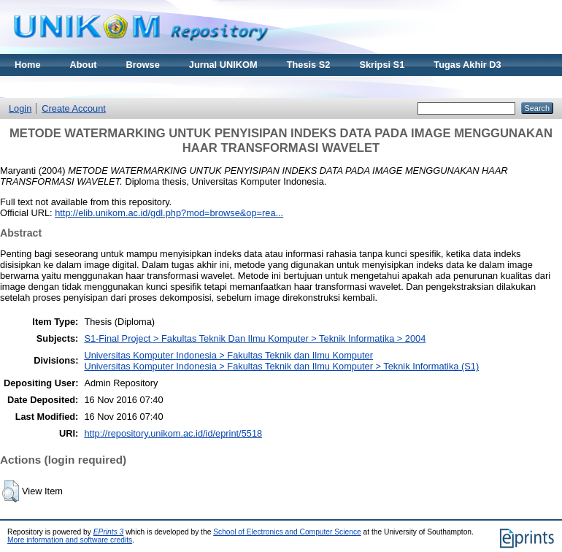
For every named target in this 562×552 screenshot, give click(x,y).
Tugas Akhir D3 (467, 64)
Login (20, 108)
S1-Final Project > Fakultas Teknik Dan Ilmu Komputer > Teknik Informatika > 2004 (255, 338)
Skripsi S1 (381, 64)
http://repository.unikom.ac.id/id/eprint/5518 (173, 433)
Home (28, 64)
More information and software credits (69, 540)
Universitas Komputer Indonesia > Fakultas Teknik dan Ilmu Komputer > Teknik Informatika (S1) (281, 366)
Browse (143, 64)
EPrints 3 (108, 532)
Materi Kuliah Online (60, 86)
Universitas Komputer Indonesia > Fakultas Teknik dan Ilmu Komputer (228, 355)
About (83, 64)
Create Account (74, 108)
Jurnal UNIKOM (223, 64)
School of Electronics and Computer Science (287, 532)
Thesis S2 (309, 64)
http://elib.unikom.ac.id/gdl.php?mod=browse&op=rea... (169, 212)
